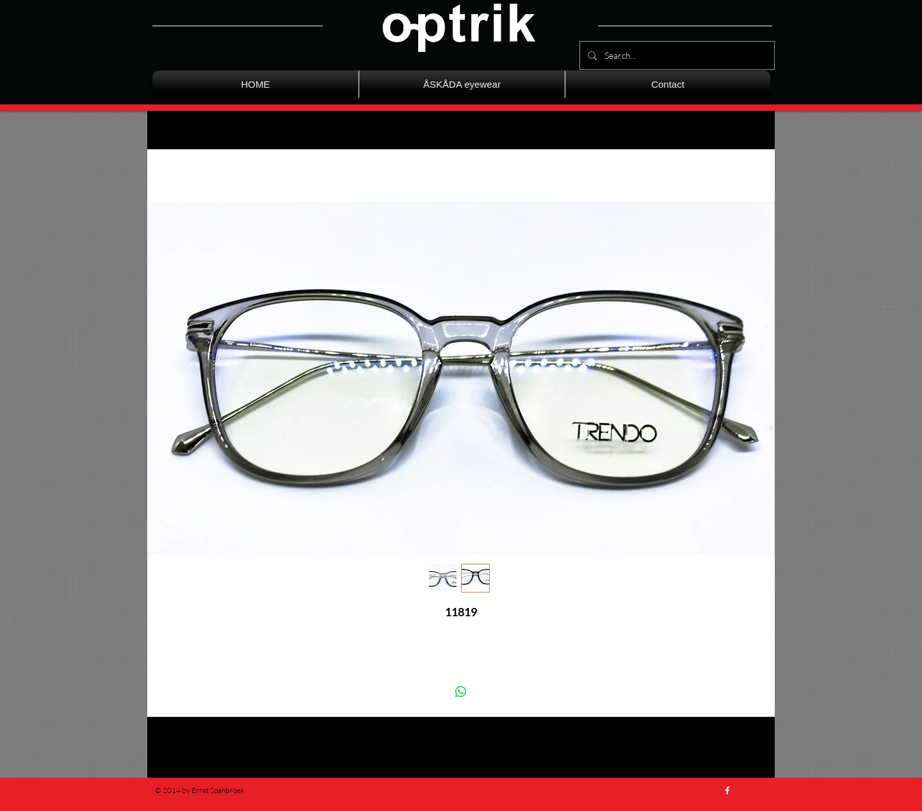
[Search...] (675, 55)
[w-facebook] (727, 790)
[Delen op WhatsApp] (461, 692)
